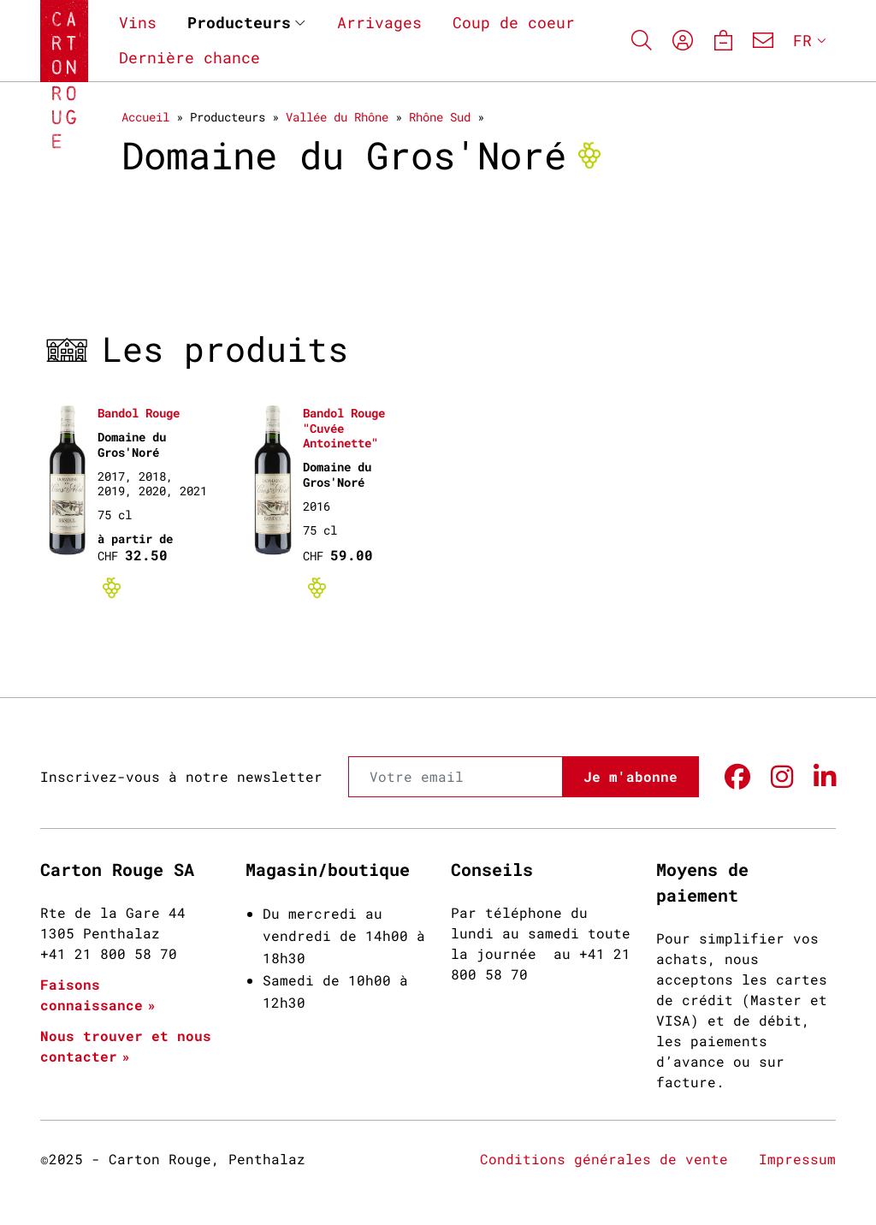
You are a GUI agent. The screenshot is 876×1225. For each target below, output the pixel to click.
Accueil (145, 117)
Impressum (797, 1159)
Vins (138, 22)
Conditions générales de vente (604, 1159)
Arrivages (379, 22)
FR (802, 40)
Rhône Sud (440, 117)
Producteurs (239, 22)
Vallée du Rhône (337, 117)
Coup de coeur (514, 22)
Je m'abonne (630, 776)
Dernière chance (189, 57)
